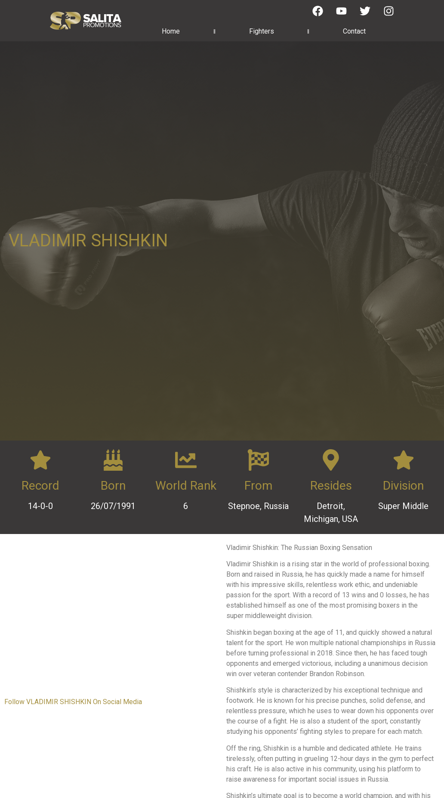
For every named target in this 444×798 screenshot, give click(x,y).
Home (171, 31)
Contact (354, 31)
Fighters (261, 31)
